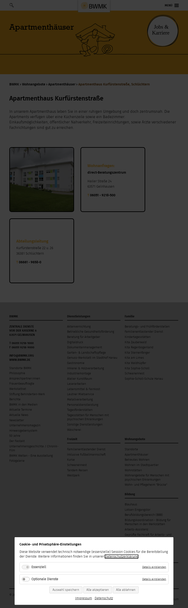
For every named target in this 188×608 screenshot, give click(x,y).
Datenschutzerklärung (121, 556)
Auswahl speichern (66, 589)
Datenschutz (104, 598)
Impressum (83, 598)
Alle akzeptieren (97, 589)
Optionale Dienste (44, 579)
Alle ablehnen (125, 589)
